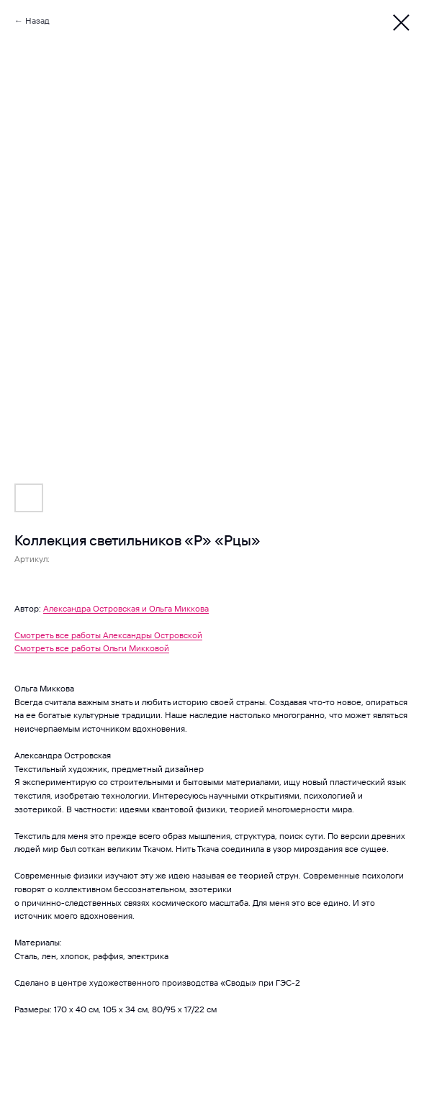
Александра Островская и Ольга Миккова (126, 608)
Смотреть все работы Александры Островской (108, 635)
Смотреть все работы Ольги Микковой (91, 648)
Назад (37, 20)
